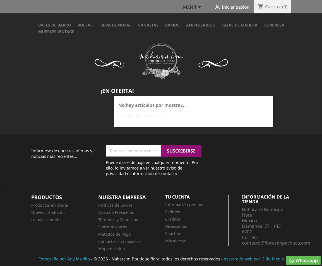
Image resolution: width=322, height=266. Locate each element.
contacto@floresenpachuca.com (276, 243)
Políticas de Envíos (115, 205)
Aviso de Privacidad (116, 212)
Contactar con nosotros (119, 241)
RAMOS (172, 25)
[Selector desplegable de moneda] (193, 7)
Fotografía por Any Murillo (64, 259)
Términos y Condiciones (120, 219)
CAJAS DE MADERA (240, 25)
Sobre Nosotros (112, 226)
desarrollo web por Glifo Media (254, 259)
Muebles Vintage (56, 31)
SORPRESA (274, 25)
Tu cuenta (177, 197)
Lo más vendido (46, 219)
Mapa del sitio (111, 248)
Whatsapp (303, 260)
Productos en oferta (49, 205)
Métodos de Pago (114, 234)
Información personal (185, 204)
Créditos (173, 219)
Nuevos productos (48, 212)
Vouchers (173, 233)
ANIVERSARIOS (200, 25)
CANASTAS (148, 25)
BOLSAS (85, 25)
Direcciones (176, 226)
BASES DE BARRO (54, 25)
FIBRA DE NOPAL (115, 25)
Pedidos (172, 211)
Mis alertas (175, 240)
